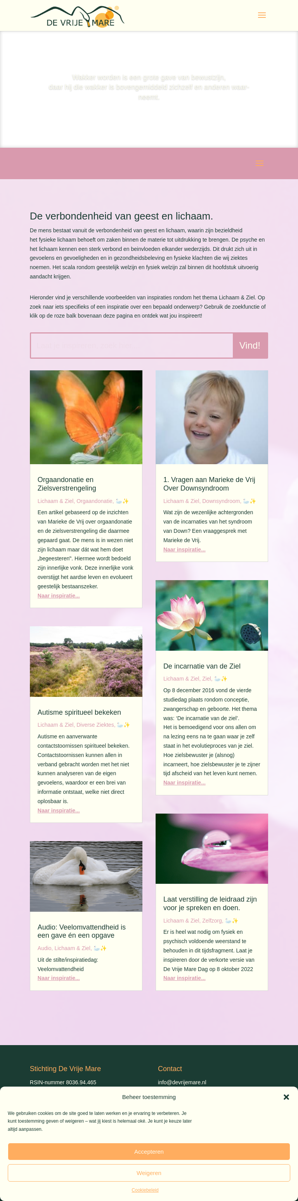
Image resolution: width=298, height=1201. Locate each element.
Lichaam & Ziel (72, 948)
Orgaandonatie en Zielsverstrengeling (67, 484)
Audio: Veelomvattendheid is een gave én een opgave (82, 931)
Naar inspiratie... (59, 596)
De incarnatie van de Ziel (202, 666)
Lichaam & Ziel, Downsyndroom (201, 501)
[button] (286, 1097)
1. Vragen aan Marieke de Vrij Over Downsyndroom (209, 484)
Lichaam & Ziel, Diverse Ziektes (76, 725)
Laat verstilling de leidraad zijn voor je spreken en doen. (210, 903)
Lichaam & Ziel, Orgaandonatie (75, 501)
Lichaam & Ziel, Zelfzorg (192, 921)
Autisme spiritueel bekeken (79, 712)
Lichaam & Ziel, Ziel (187, 679)
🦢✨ (122, 501)
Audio (45, 948)
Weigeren (149, 1173)
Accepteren (149, 1151)
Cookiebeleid (145, 1190)
